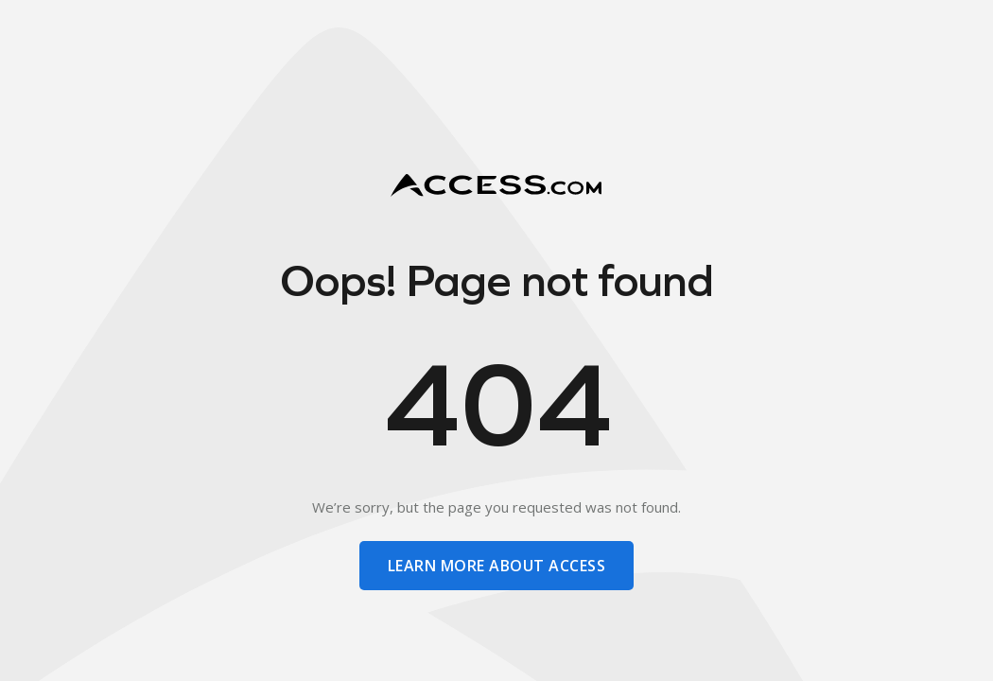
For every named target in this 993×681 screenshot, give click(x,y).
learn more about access (496, 565)
